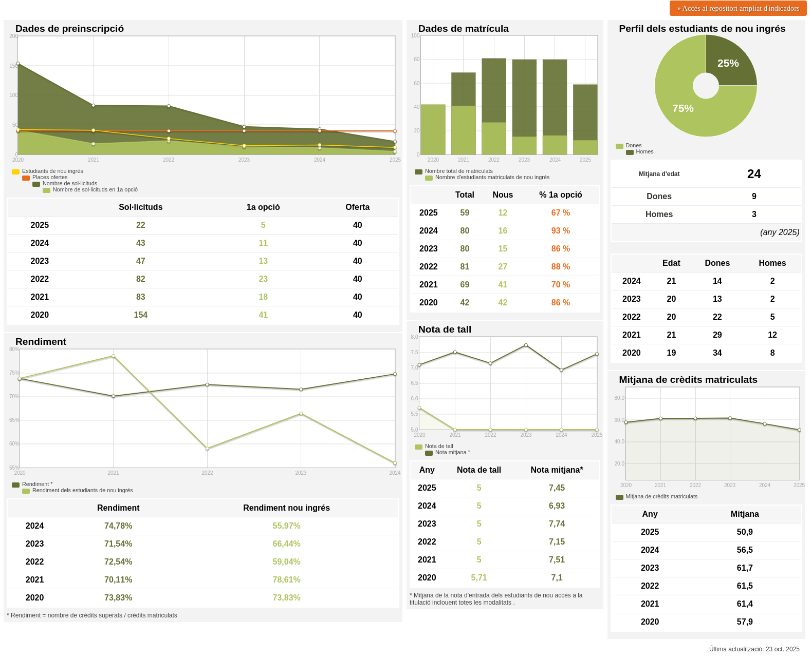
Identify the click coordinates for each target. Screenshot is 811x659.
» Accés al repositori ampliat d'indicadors (738, 8)
